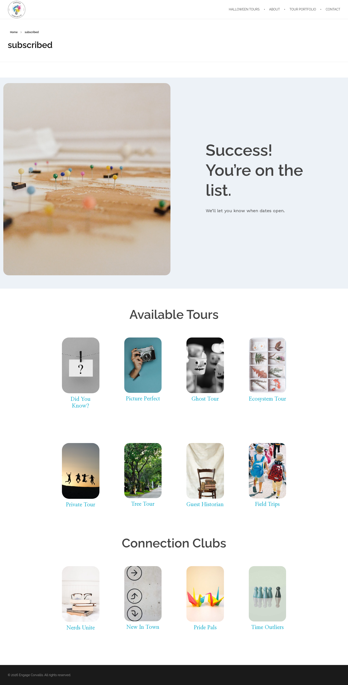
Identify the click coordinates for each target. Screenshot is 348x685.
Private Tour (80, 504)
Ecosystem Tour (267, 399)
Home (14, 32)
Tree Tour (142, 504)
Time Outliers (267, 627)
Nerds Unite (80, 628)
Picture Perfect (143, 398)
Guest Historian (205, 504)
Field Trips (267, 504)
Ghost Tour (205, 399)
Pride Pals (205, 627)
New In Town (142, 627)
